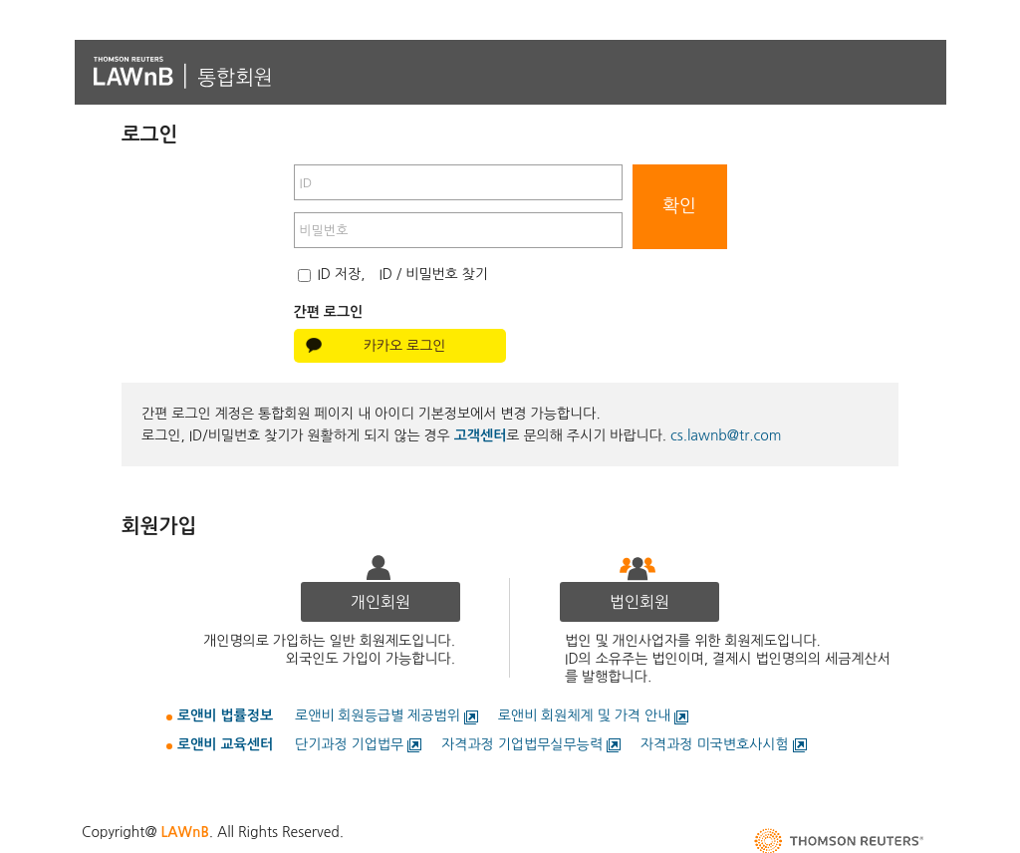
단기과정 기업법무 (349, 744)
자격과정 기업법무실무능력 (522, 744)
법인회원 (639, 602)
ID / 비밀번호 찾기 (433, 274)
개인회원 (380, 602)
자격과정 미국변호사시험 (714, 744)
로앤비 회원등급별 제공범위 (377, 715)
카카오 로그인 (405, 346)
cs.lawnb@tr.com (725, 435)
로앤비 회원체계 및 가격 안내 (584, 715)
